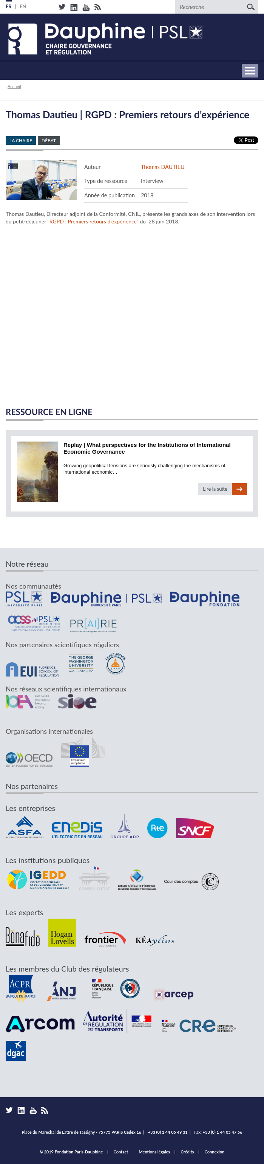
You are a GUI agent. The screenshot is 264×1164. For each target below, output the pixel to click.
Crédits (187, 1151)
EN (23, 6)
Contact (121, 1151)
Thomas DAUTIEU (163, 167)
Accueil (14, 86)
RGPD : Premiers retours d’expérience (93, 221)
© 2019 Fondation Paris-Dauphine (71, 1151)
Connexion (215, 1151)
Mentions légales (154, 1151)
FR (9, 6)
